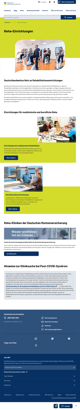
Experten (7, 385)
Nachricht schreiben (51, 322)
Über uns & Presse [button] (57, 10)
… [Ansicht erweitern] (13, 22)
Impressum (7, 395)
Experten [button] (45, 10)
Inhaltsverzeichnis (34, 395)
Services (7, 380)
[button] (42, 2)
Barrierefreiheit (71, 395)
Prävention (7, 10)
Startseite (7, 22)
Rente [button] (22, 10)
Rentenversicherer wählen (13, 367)
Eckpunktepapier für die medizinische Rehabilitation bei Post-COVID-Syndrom (31, 286)
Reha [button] (15, 10)
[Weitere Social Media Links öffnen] (36, 345)
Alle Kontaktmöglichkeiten (53, 329)
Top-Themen (8, 376)
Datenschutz (20, 395)
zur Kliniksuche (11, 254)
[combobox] (32, 17)
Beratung (48, 325)
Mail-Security (49, 395)
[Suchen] (68, 17)
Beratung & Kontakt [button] (33, 10)
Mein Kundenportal (68, 2)
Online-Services (71, 10)
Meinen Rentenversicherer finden (15, 372)
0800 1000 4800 (13, 318)
